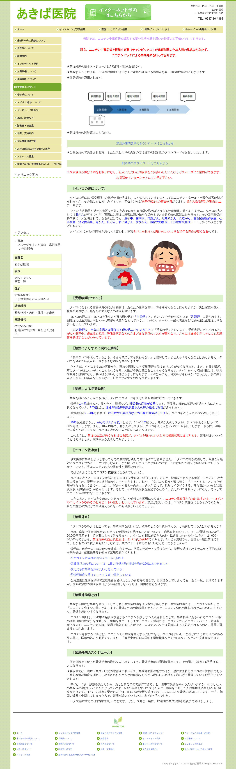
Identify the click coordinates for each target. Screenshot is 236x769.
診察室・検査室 (25, 125)
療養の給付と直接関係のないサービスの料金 (39, 164)
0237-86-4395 (214, 18)
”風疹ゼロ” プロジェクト (156, 29)
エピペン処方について (29, 102)
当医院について (25, 48)
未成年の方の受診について (31, 40)
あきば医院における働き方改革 (33, 148)
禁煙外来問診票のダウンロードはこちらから (145, 143)
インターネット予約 (27, 63)
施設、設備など (25, 117)
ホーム (20, 29)
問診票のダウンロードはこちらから (145, 163)
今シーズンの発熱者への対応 (200, 29)
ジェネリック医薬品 (27, 110)
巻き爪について (25, 94)
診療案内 (22, 56)
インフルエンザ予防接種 (72, 29)
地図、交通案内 (25, 133)
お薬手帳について (26, 71)
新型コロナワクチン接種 (114, 29)
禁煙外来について (26, 87)
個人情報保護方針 (26, 141)
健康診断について (26, 79)
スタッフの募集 (25, 156)
